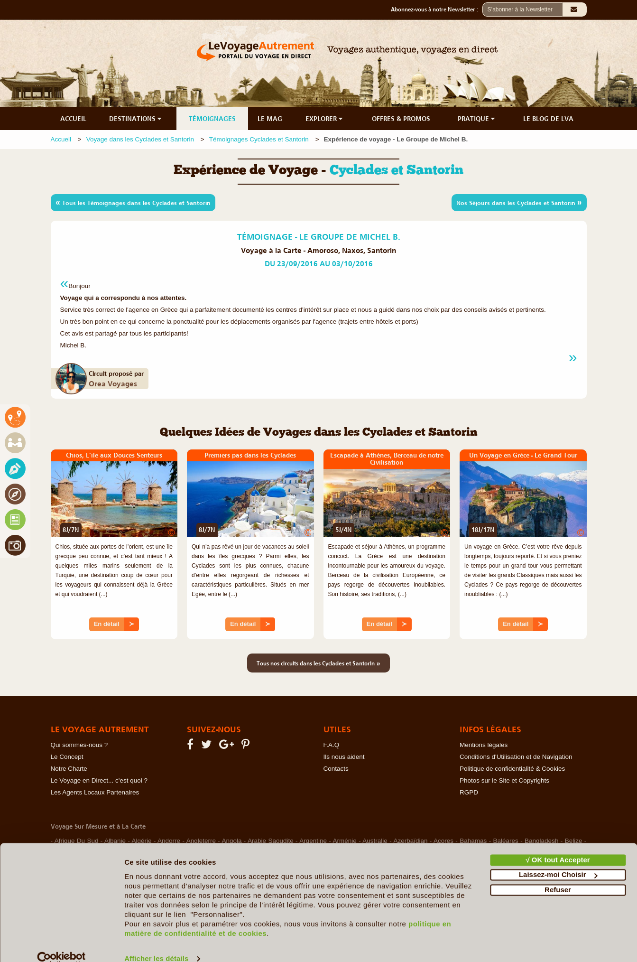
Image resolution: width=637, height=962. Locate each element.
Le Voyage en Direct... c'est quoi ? (99, 780)
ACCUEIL (73, 118)
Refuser (558, 874)
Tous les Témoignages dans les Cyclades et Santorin (133, 202)
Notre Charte (69, 768)
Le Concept (67, 756)
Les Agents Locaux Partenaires (95, 792)
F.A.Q (331, 744)
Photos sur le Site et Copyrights (504, 780)
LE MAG (270, 118)
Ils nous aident (344, 756)
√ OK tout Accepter (558, 845)
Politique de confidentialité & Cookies (512, 768)
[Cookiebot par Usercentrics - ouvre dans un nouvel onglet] (61, 943)
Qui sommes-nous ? (79, 744)
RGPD (469, 792)
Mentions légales (484, 744)
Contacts (336, 768)
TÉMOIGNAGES (212, 118)
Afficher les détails (156, 943)
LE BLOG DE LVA (548, 118)
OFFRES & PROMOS (401, 118)
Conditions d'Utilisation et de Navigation (516, 756)
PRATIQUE (477, 118)
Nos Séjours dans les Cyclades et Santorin (519, 202)
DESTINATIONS (136, 118)
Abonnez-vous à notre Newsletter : (436, 9)
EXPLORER (324, 118)
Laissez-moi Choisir (558, 859)
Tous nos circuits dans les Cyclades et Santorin (318, 663)
